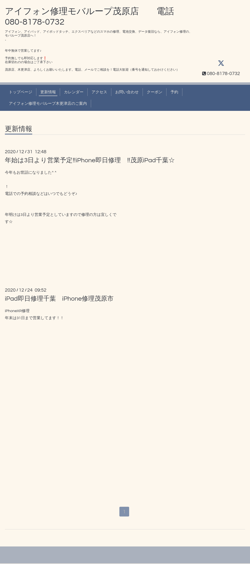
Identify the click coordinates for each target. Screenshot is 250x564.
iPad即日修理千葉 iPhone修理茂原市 (59, 299)
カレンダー (73, 92)
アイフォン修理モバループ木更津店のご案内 (48, 103)
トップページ (20, 92)
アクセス (99, 92)
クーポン (154, 92)
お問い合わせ (127, 92)
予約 (174, 92)
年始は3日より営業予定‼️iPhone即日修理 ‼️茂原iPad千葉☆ (90, 160)
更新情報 (48, 92)
